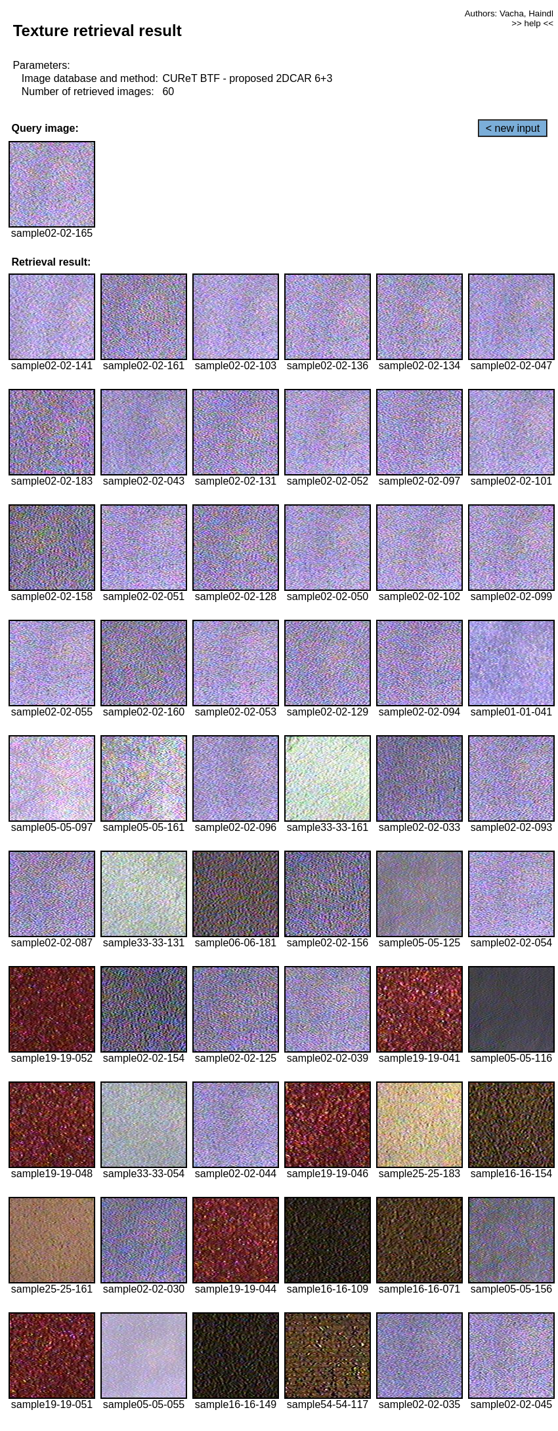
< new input (513, 128)
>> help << (532, 23)
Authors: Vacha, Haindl (509, 13)
